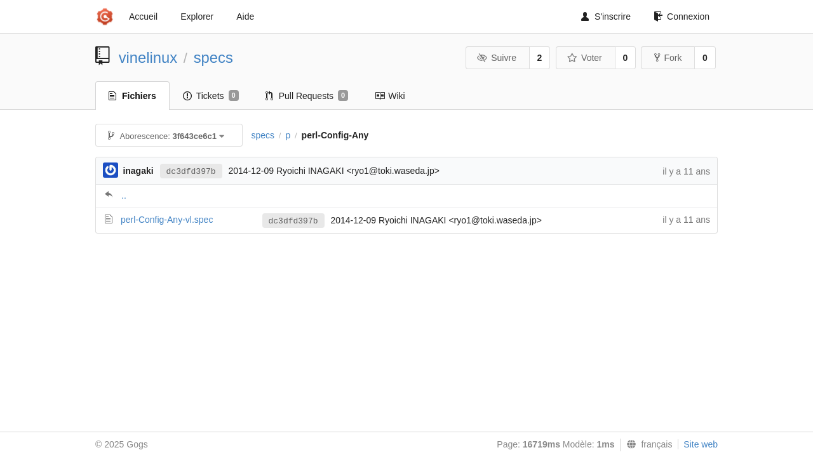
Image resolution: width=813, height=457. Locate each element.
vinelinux (148, 57)
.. (123, 195)
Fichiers (132, 96)
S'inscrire (606, 16)
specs (213, 57)
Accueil (143, 16)
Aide (245, 16)
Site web (700, 444)
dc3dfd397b (191, 171)
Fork (668, 58)
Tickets (211, 96)
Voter (584, 58)
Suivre (496, 58)
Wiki (390, 96)
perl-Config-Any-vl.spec (167, 220)
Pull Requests (307, 96)
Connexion (681, 16)
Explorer (196, 16)
